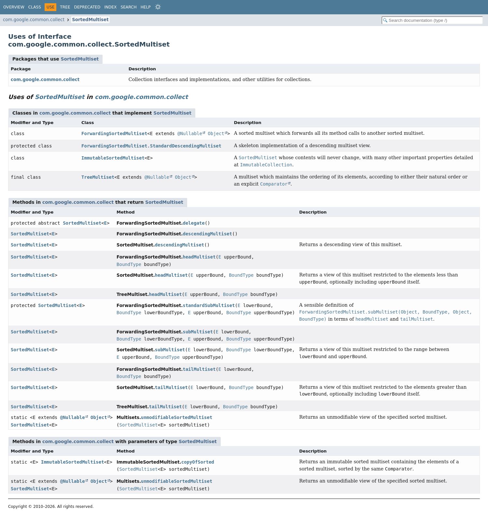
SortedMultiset (90, 19)
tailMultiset (199, 369)
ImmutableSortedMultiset (113, 158)
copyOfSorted (197, 462)
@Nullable (189, 133)
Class (34, 7)
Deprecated (87, 7)
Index (110, 7)
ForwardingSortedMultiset (114, 133)
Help (146, 7)
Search (128, 7)
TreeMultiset (97, 177)
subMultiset (198, 331)
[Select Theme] (158, 7)
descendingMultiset (207, 233)
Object (216, 133)
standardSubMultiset (209, 305)
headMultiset (199, 256)
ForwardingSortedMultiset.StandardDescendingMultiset (151, 145)
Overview (13, 7)
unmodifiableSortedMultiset (176, 417)
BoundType (129, 264)
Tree (65, 7)
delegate (193, 223)
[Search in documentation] (432, 20)
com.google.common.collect (33, 19)
